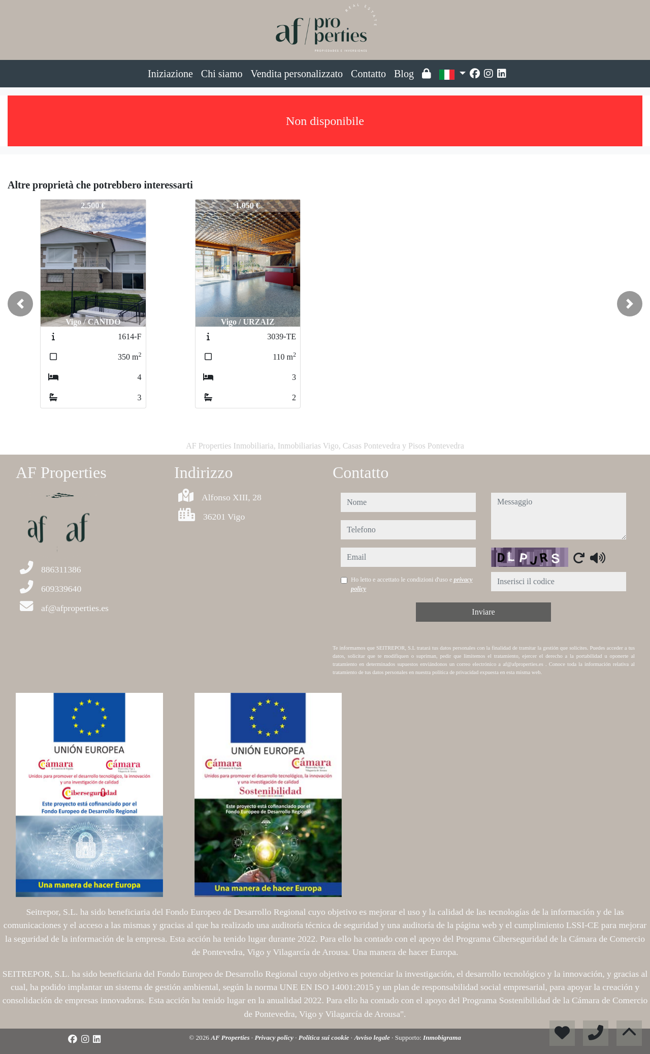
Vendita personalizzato (297, 73)
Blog (404, 73)
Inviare (483, 612)
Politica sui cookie (325, 1037)
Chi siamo (222, 73)
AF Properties (231, 1037)
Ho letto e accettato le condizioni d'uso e (412, 584)
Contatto (368, 73)
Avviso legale (373, 1037)
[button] (20, 303)
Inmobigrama (442, 1037)
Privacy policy (274, 1037)
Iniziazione (170, 73)
